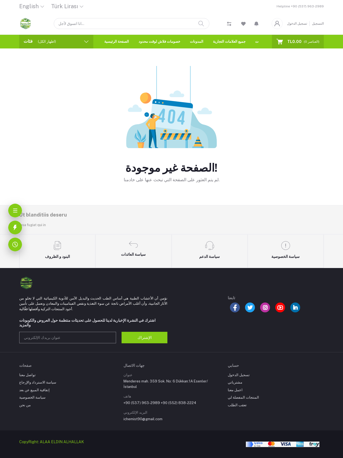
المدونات (196, 41)
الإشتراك (144, 337)
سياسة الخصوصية (32, 397)
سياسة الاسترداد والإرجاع (37, 382)
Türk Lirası (64, 6)
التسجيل (318, 23)
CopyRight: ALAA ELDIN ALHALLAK (51, 442)
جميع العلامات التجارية (229, 41)
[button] (256, 23)
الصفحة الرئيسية (116, 41)
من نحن (25, 405)
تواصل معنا (27, 375)
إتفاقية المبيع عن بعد (34, 390)
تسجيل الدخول (297, 23)
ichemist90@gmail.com (142, 419)
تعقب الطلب (237, 405)
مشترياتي (235, 382)
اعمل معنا (235, 390)
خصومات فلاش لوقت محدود (159, 41)
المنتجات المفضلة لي (243, 397)
